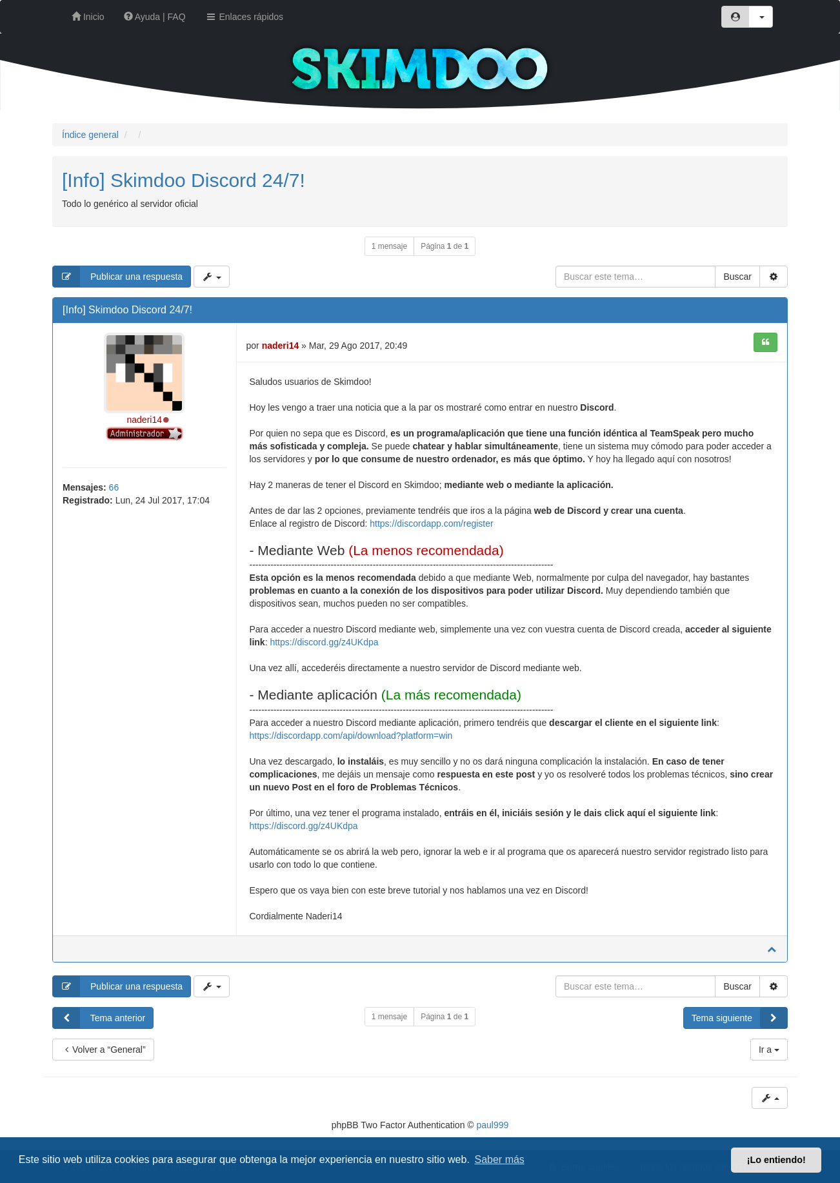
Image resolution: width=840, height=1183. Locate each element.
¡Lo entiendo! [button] (776, 1160)
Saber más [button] (500, 1159)
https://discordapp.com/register (431, 523)
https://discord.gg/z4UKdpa (324, 642)
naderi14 (145, 420)
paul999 (493, 1125)
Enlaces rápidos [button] (244, 17)
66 (114, 487)
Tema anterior (99, 1018)
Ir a (769, 1049)
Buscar (737, 276)
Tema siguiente (739, 1018)
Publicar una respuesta (118, 276)
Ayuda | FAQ (155, 17)
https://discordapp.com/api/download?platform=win (351, 735)
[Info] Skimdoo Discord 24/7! (183, 180)
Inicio (88, 17)
